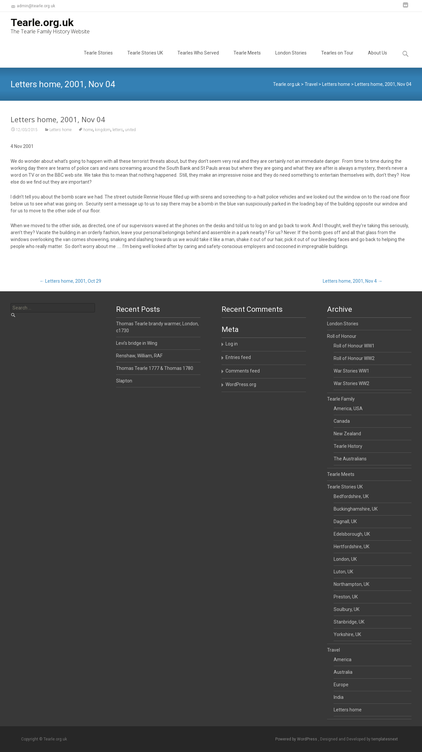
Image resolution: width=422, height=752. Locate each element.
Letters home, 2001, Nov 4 (352, 281)
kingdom (102, 133)
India (339, 697)
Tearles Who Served (198, 58)
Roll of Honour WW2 (354, 358)
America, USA (348, 408)
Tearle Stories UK (145, 58)
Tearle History (348, 446)
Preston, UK (346, 596)
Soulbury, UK (346, 609)
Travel (333, 650)
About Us (377, 58)
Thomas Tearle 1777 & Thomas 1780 (154, 368)
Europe (341, 684)
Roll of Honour (341, 336)
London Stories (291, 58)
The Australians (350, 458)
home (88, 133)
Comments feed (243, 371)
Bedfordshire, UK (351, 496)
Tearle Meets (247, 58)
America (342, 659)
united (130, 133)
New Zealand (347, 433)
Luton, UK (343, 571)
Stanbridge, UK (349, 622)
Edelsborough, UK (352, 534)
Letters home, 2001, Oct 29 (70, 281)
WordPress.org (241, 384)
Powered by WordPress (296, 739)
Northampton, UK (351, 584)
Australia (343, 672)
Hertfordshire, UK (351, 546)
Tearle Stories (98, 58)
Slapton (124, 380)
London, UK (345, 559)
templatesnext (385, 739)
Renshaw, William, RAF (139, 355)
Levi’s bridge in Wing (136, 343)
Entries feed (238, 357)
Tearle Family (341, 399)
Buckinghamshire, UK (355, 509)
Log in (232, 343)
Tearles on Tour (337, 58)
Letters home (60, 133)
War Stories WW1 (351, 371)
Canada (342, 421)
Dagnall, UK (345, 521)
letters (117, 133)
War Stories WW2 (351, 383)
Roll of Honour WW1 (354, 345)
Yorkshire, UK (347, 634)
